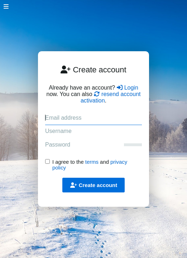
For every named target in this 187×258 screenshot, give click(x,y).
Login (127, 88)
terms (92, 162)
